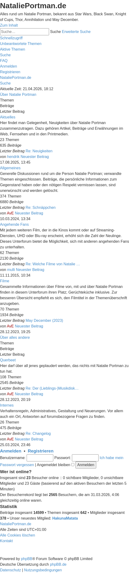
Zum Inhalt (9, 25)
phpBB (26, 559)
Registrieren (41, 450)
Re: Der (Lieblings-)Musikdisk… (52, 388)
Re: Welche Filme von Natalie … (53, 264)
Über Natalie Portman (18, 95)
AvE (10, 213)
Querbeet (8, 360)
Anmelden (10, 450)
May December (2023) (44, 321)
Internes (7, 405)
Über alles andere (15, 337)
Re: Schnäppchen (41, 208)
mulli (11, 270)
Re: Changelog (38, 434)
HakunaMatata (65, 518)
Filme (4, 281)
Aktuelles (7, 117)
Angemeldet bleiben (55, 465)
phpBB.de (58, 564)
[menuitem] (21, 44)
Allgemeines (10, 168)
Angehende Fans (14, 224)
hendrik (13, 157)
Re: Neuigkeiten (39, 151)
